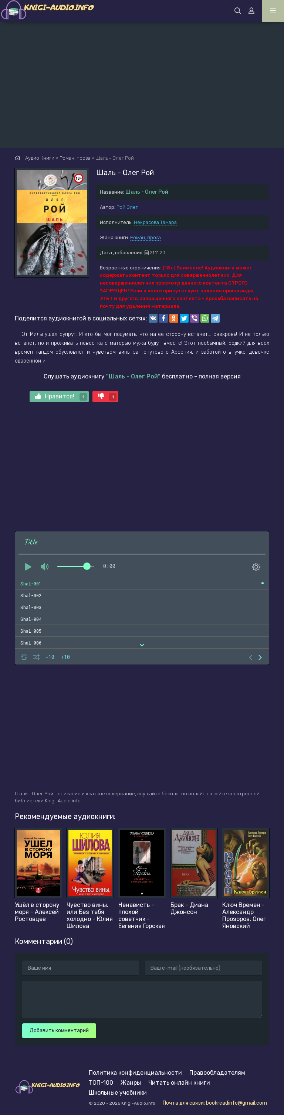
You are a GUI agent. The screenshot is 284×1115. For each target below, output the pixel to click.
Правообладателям (217, 1072)
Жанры (131, 1082)
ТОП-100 (101, 1082)
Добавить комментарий (59, 1030)
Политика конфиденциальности (135, 1072)
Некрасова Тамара (155, 222)
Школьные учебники (118, 1092)
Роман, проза (145, 237)
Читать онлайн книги (179, 1082)
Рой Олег (127, 207)
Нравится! (61, 397)
